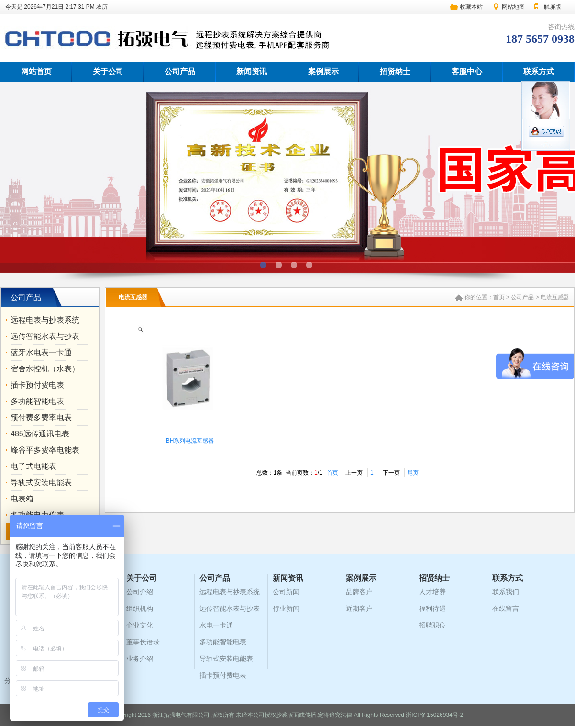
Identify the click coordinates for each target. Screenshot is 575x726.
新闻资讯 (251, 71)
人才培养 (432, 592)
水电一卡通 (216, 625)
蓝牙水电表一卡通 (41, 352)
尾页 (413, 472)
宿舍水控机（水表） (45, 369)
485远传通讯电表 (40, 434)
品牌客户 (359, 592)
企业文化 (139, 625)
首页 (499, 297)
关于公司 (108, 71)
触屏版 (552, 6)
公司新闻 (286, 592)
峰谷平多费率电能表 (45, 450)
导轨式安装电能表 (41, 482)
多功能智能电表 (37, 401)
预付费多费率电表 (41, 417)
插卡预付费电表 (37, 385)
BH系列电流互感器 (190, 440)
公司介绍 (139, 592)
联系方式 (538, 71)
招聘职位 (432, 625)
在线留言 (505, 608)
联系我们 (505, 592)
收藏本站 (471, 6)
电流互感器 (555, 297)
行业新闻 (286, 608)
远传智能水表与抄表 (45, 336)
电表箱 (22, 499)
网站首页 (36, 71)
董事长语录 (143, 642)
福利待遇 (432, 608)
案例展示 (323, 71)
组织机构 (139, 608)
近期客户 (359, 608)
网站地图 (513, 6)
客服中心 (467, 71)
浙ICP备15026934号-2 (434, 715)
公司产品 (180, 71)
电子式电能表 (33, 466)
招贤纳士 (395, 71)
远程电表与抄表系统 (45, 320)
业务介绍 (139, 658)
